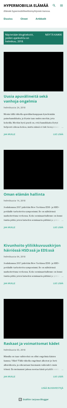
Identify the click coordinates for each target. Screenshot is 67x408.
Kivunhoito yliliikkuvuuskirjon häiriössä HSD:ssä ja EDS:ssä (32, 248)
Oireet (24, 19)
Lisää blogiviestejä (52, 387)
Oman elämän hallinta (24, 194)
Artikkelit (41, 19)
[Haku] (54, 5)
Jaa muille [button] (9, 134)
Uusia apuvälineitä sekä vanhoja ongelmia (26, 99)
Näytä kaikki (53, 34)
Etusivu (8, 19)
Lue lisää (58, 134)
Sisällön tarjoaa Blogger (33, 399)
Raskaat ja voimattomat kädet (31, 343)
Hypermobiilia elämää (26, 5)
